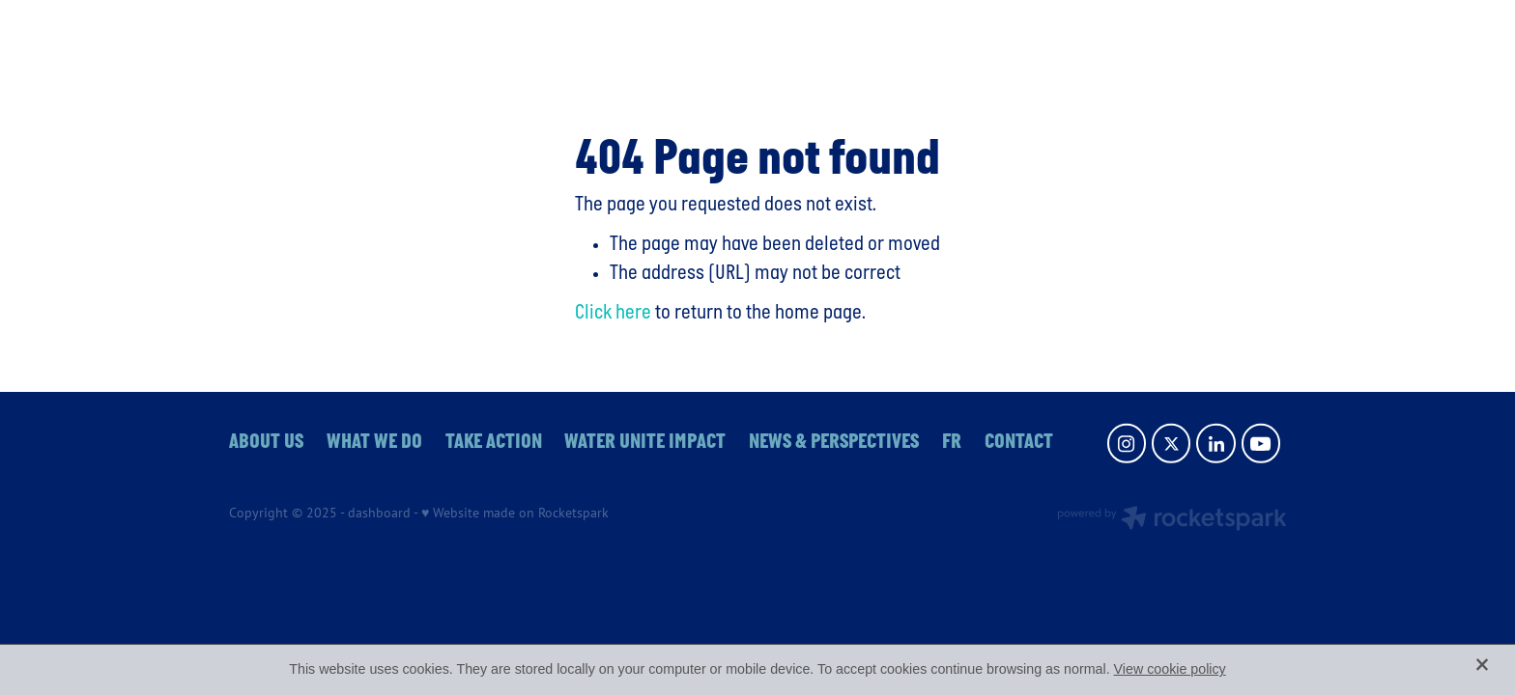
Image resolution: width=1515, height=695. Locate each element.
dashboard (379, 512)
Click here (613, 313)
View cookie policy (1170, 669)
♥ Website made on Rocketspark (515, 512)
